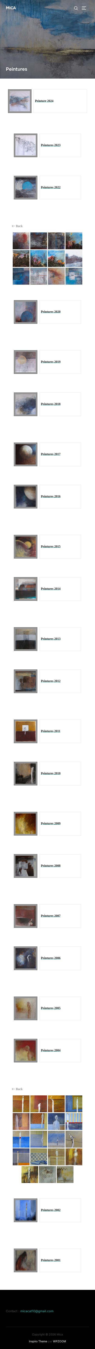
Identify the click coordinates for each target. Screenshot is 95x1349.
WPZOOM (59, 1341)
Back (17, 226)
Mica (11, 8)
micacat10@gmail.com (37, 1311)
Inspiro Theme (38, 1341)
